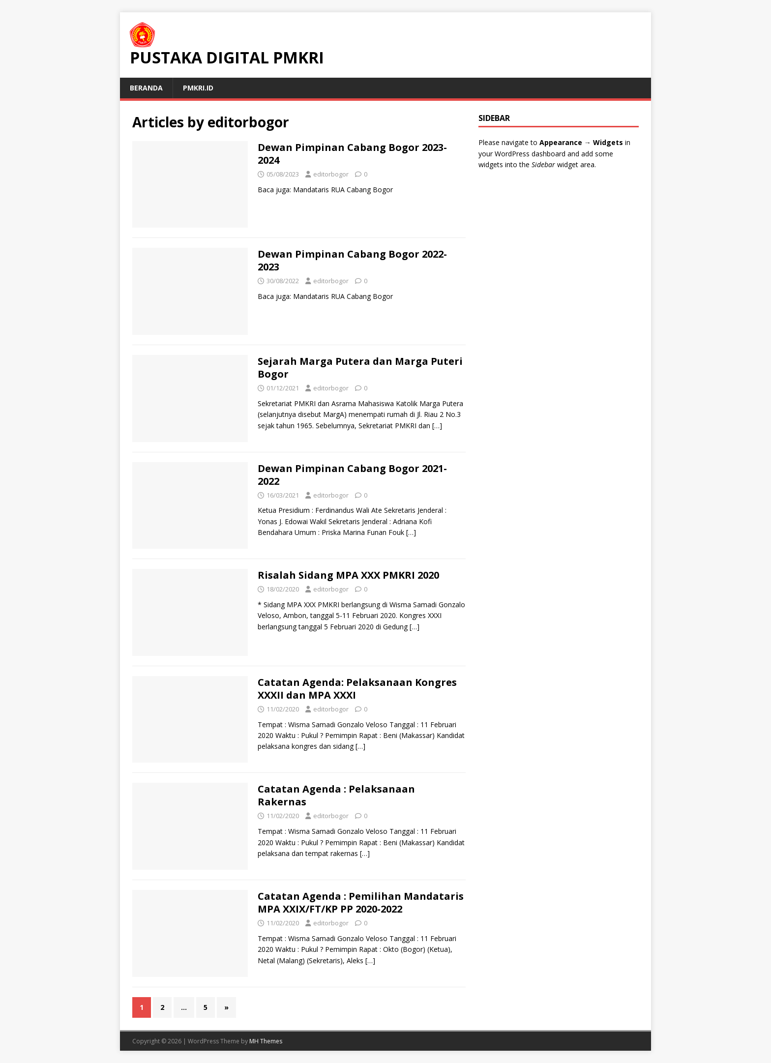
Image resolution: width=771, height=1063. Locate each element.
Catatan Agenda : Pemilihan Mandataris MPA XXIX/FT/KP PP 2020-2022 (361, 902)
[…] (437, 425)
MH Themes (265, 1041)
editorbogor (331, 174)
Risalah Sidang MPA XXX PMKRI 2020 (348, 575)
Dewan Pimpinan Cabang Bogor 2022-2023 (352, 260)
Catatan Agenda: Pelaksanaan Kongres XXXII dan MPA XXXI (357, 689)
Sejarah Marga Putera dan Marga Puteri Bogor (360, 367)
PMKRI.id (198, 87)
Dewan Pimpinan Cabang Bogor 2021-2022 (352, 475)
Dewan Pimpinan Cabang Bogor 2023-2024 (352, 154)
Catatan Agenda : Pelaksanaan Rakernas (336, 795)
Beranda (146, 87)
